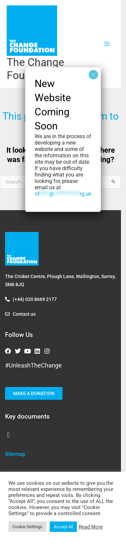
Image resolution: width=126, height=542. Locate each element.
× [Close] (93, 74)
